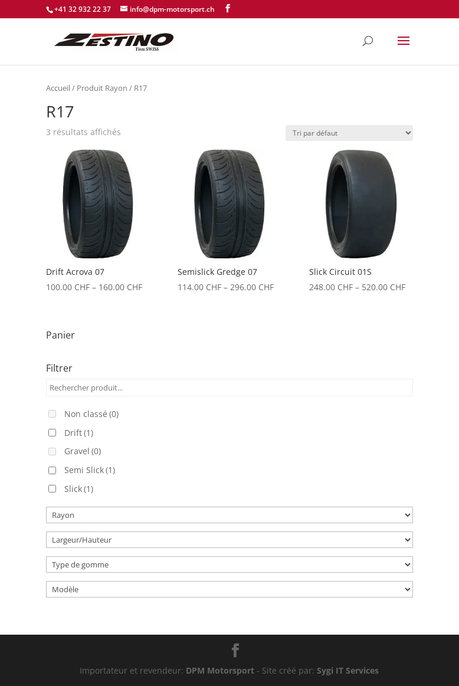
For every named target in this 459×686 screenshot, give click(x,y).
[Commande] (349, 133)
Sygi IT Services (348, 670)
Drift (78, 432)
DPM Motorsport (220, 670)
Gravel (82, 451)
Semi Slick (89, 469)
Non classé (91, 413)
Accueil (58, 88)
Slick (78, 488)
